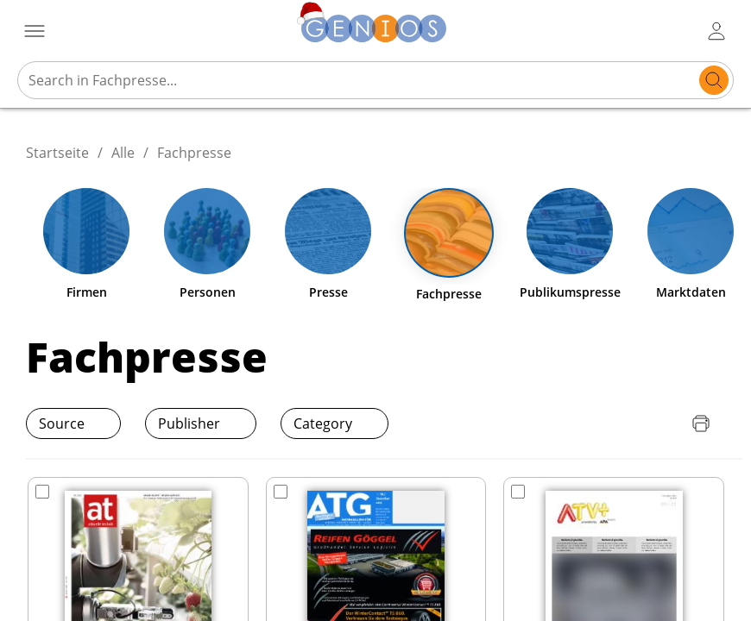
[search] (714, 80)
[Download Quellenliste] (666, 423)
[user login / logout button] (716, 31)
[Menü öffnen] (34, 31)
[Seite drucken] (701, 423)
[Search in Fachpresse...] (359, 80)
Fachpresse (194, 152)
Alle (123, 152)
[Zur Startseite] (373, 30)
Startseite (57, 152)
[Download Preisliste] (632, 423)
